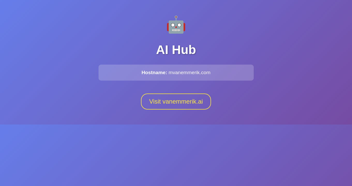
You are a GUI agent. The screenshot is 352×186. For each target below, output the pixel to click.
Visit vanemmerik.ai (176, 101)
